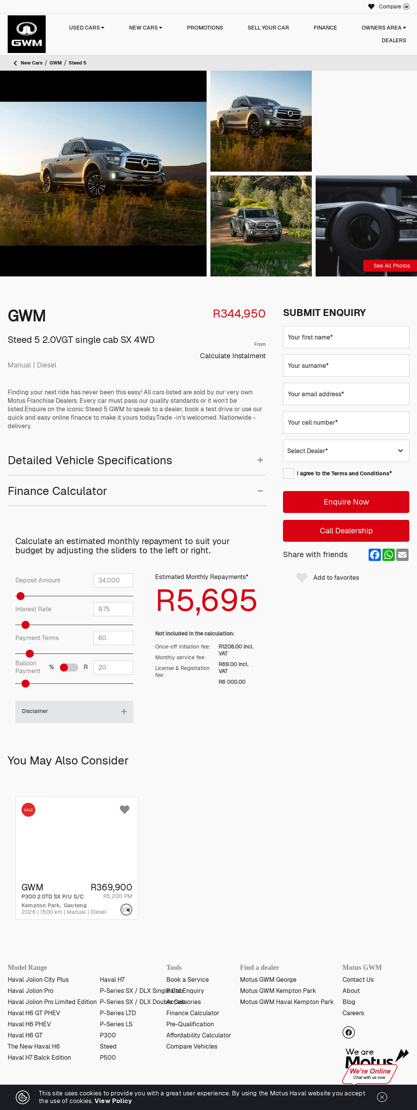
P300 (108, 1035)
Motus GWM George (268, 980)
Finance (325, 27)
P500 (108, 1058)
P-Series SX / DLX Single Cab (141, 991)
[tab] (137, 464)
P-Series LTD (118, 1013)
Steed (108, 1046)
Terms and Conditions (360, 473)
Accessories (183, 1002)
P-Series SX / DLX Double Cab (142, 1002)
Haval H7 (112, 980)
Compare (394, 6)
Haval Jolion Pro (30, 991)
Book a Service (187, 980)
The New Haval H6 (34, 1046)
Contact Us (358, 980)
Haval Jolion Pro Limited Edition (52, 1002)
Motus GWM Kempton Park (278, 991)
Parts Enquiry (185, 991)
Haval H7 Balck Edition (39, 1058)
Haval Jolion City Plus (38, 980)
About (351, 991)
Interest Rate (33, 609)
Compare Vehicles (191, 1046)
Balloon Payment (27, 667)
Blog (349, 1002)
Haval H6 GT (25, 1035)
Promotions (205, 27)
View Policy (113, 1101)
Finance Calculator (192, 1013)
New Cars (145, 27)
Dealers (394, 40)
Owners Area (384, 27)
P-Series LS (116, 1024)
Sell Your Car (268, 27)
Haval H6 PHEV (29, 1024)
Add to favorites (327, 577)
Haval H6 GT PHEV (34, 1013)
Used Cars (86, 27)
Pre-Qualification (190, 1024)
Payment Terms (37, 638)
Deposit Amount (37, 580)
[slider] (30, 596)
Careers (353, 1013)
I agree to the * (337, 473)
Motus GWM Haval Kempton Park (287, 1002)
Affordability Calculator (198, 1035)
